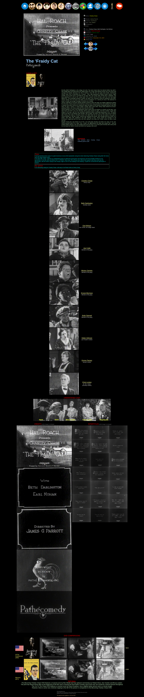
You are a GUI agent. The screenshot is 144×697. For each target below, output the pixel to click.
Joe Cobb (86, 248)
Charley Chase (86, 181)
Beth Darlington (87, 203)
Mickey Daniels (86, 271)
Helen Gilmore (87, 338)
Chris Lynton (86, 382)
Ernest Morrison (87, 293)
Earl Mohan (87, 226)
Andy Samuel (87, 315)
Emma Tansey (87, 360)
